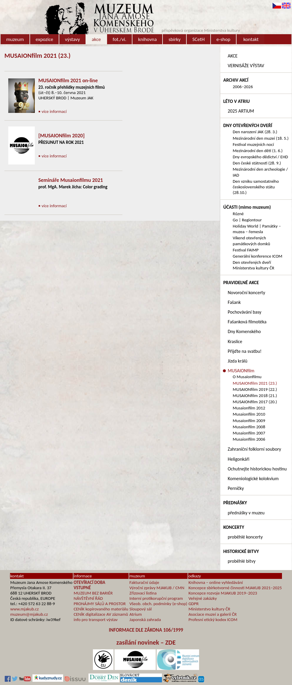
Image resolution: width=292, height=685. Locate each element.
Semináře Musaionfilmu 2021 (70, 180)
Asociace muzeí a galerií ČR (212, 614)
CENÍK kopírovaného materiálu (101, 609)
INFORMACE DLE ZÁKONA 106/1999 (146, 630)
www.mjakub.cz (24, 609)
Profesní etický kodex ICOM (212, 619)
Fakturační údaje (144, 582)
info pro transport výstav (96, 619)
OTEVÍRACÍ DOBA (89, 582)
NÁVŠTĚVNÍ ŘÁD (88, 598)
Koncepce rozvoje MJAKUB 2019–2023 (222, 593)
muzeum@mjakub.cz (29, 614)
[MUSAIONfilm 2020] (61, 135)
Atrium (135, 614)
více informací (54, 111)
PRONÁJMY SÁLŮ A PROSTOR (100, 603)
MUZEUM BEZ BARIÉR (93, 593)
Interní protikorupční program (156, 598)
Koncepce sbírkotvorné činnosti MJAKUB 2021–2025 (235, 587)
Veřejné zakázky (202, 598)
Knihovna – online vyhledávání (215, 582)
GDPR (193, 603)
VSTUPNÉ (82, 587)
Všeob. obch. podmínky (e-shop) (158, 603)
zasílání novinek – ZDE (146, 642)
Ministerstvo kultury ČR (209, 609)
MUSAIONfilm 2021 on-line (68, 80)
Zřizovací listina (143, 593)
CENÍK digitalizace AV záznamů (101, 614)
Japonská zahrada (145, 619)
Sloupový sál (140, 609)
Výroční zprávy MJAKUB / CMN (156, 587)
